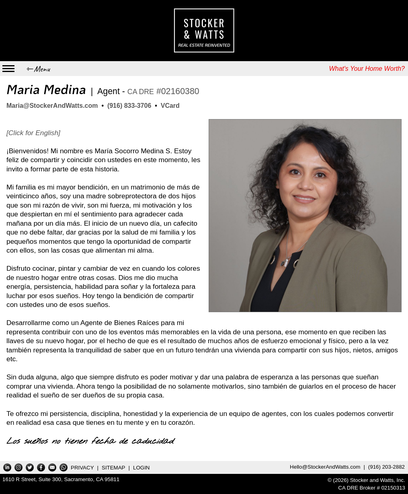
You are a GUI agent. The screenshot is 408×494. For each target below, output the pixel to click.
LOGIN (141, 468)
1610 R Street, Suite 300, (60, 479)
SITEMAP (113, 468)
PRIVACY (82, 468)
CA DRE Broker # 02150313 (371, 488)
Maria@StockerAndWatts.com (52, 105)
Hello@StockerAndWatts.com (325, 467)
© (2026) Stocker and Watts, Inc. (366, 480)
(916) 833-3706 (129, 105)
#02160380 (163, 91)
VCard (170, 105)
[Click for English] (33, 133)
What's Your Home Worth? (367, 68)
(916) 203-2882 (386, 467)
